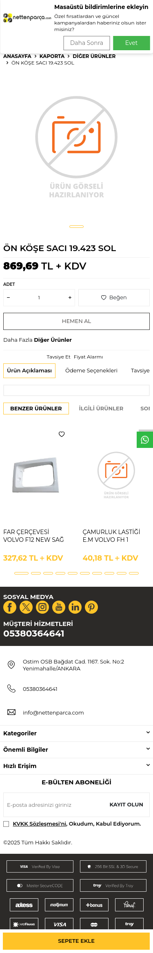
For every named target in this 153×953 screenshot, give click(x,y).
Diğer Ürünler (94, 56)
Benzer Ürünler (36, 408)
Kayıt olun (126, 804)
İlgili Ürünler (101, 408)
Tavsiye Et (58, 357)
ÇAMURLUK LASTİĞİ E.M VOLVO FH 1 (111, 535)
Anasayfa (17, 56)
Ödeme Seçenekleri (91, 370)
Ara (135, 32)
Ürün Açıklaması (29, 370)
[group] (76, 146)
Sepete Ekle (76, 940)
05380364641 (33, 633)
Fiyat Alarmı (88, 357)
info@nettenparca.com (53, 712)
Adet (9, 284)
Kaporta (52, 56)
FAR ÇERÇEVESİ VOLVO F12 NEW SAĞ (33, 535)
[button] (76, 226)
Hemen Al (76, 321)
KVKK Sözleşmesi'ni (39, 823)
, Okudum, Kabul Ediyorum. (72, 823)
